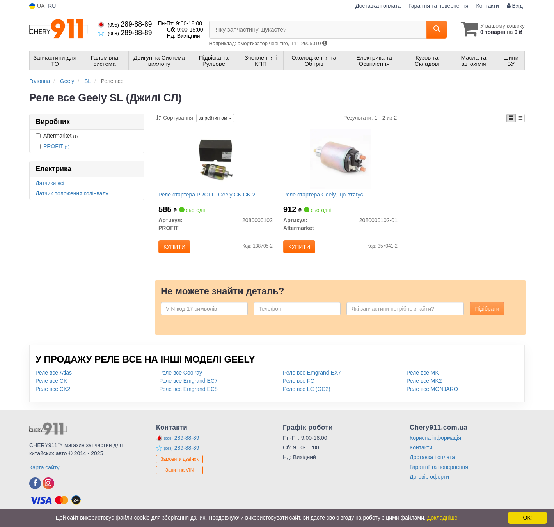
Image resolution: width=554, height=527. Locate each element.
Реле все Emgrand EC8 (188, 394)
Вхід (515, 6)
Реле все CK (51, 385)
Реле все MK (423, 377)
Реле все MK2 (424, 385)
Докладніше (442, 518)
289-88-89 (125, 24)
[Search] (432, 30)
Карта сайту (44, 472)
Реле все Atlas (54, 377)
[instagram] (48, 488)
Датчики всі (50, 183)
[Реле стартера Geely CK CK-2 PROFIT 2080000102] (215, 160)
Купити (176, 248)
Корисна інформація (435, 442)
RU (52, 6)
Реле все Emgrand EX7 (312, 377)
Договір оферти (429, 481)
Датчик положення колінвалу (72, 193)
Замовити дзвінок (179, 464)
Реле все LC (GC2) (306, 394)
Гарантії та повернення (439, 472)
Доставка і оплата (378, 6)
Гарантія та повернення (438, 6)
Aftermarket (57, 136)
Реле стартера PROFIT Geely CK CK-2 (208, 196)
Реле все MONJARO (432, 394)
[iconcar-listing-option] (520, 118)
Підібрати (487, 313)
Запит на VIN (179, 475)
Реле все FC (298, 385)
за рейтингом (215, 118)
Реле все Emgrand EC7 (188, 385)
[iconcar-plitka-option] (511, 118)
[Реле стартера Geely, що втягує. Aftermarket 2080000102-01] (340, 160)
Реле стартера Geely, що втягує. (325, 196)
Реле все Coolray (180, 377)
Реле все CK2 (53, 394)
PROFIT (56, 146)
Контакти (487, 6)
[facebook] (35, 488)
